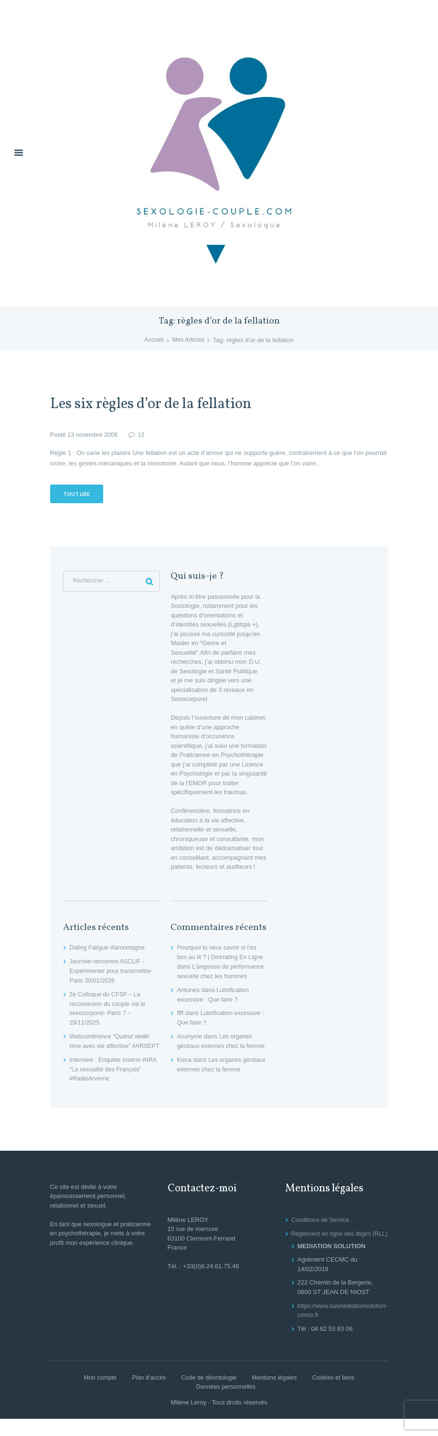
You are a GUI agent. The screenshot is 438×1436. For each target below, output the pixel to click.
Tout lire (77, 494)
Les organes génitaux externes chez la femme (215, 1045)
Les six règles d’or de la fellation (160, 404)
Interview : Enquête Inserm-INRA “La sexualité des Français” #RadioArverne (107, 1077)
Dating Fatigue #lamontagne (108, 948)
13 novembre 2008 (93, 434)
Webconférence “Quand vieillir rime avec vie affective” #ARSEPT (110, 1045)
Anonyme (190, 1036)
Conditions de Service (321, 1227)
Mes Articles (188, 340)
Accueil (153, 340)
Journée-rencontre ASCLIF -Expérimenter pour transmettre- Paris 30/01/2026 (112, 971)
